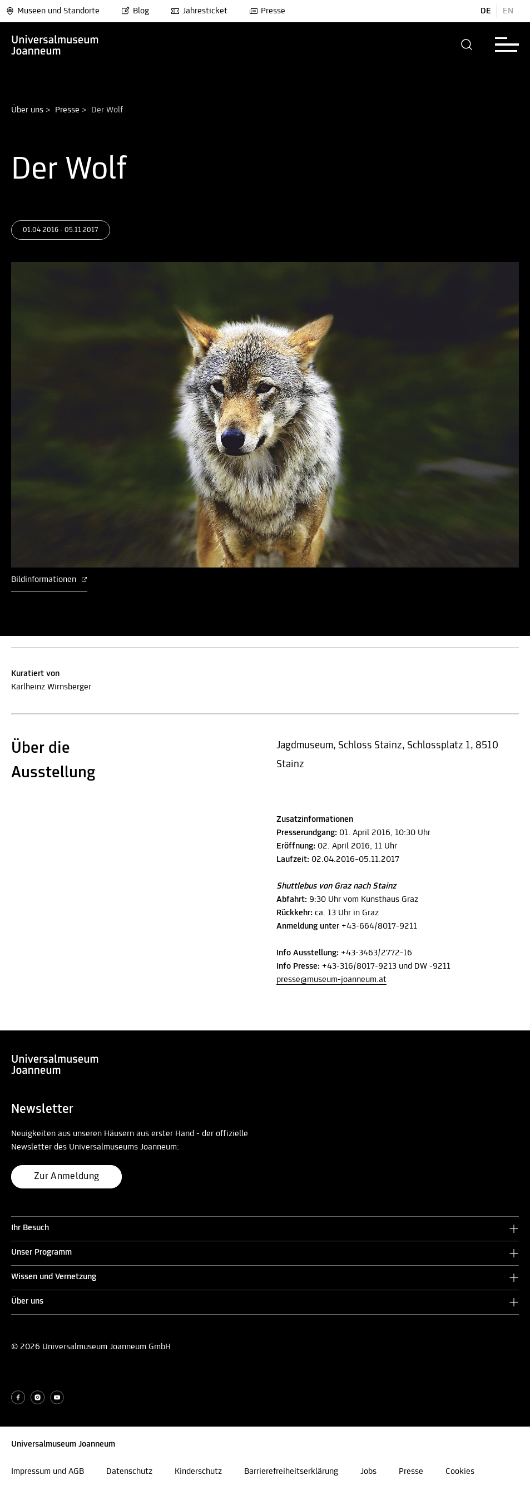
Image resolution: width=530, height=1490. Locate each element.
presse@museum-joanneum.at (331, 979)
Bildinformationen (49, 579)
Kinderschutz (198, 1471)
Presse (267, 11)
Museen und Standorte (53, 11)
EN (508, 11)
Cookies (459, 1471)
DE (486, 11)
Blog (135, 11)
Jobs (368, 1471)
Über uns (27, 110)
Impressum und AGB (47, 1471)
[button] (467, 44)
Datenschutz (129, 1471)
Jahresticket (199, 11)
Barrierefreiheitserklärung (291, 1471)
